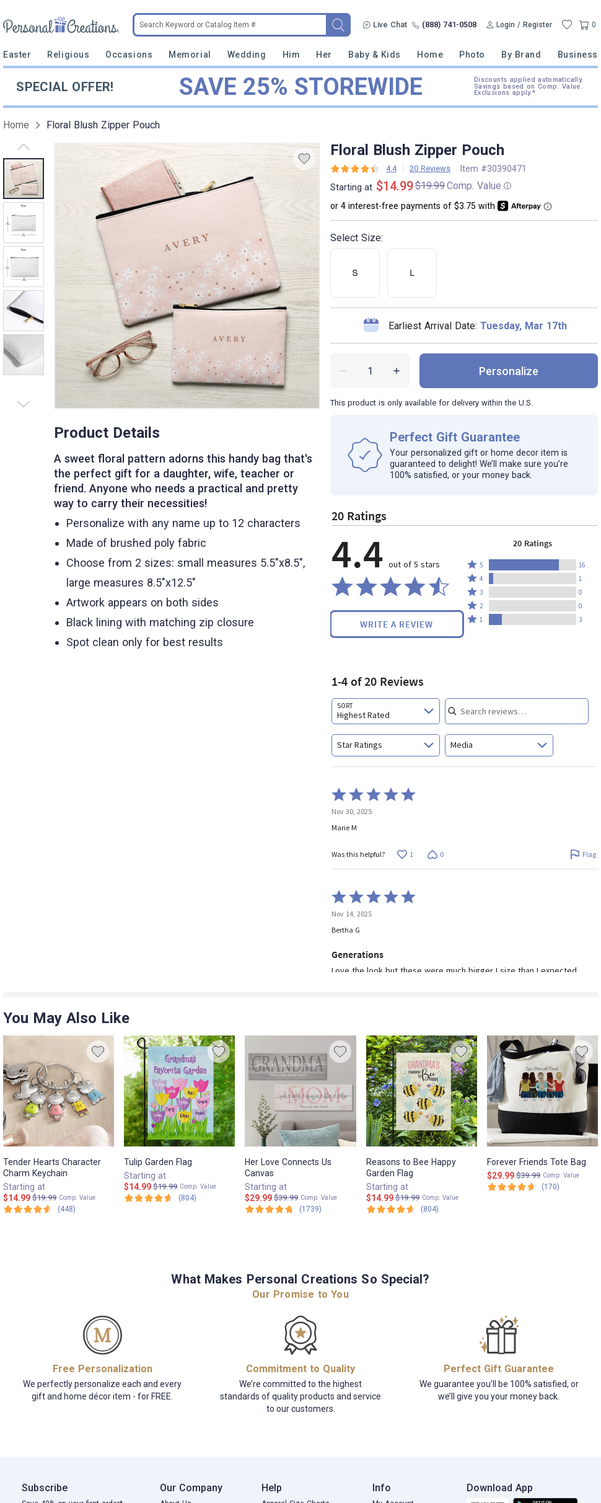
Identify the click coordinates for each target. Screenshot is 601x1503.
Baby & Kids (374, 55)
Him (291, 55)
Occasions (128, 55)
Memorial (190, 55)
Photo (472, 55)
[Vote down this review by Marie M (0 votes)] (435, 854)
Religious (68, 55)
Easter (17, 55)
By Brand (521, 55)
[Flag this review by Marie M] (583, 854)
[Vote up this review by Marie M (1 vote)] (405, 854)
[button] (532, 564)
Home (430, 55)
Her (324, 55)
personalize (508, 371)
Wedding (246, 55)
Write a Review (396, 624)
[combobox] (385, 711)
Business (578, 55)
